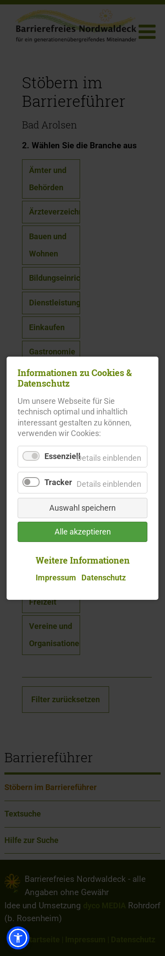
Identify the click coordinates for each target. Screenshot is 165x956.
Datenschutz (103, 577)
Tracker (58, 482)
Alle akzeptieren (83, 531)
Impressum (56, 577)
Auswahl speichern (82, 507)
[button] (18, 938)
